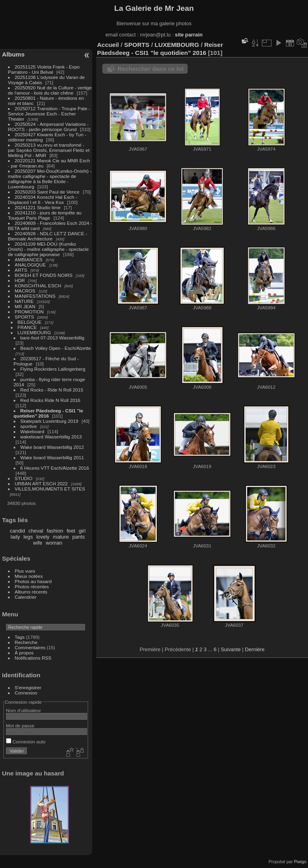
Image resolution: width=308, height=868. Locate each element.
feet (71, 531)
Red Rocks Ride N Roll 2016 (50, 400)
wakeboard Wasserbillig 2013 (51, 436)
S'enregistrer (28, 687)
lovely (42, 537)
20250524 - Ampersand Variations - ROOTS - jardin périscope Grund (48, 126)
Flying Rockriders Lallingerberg (52, 368)
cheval (35, 531)
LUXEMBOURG (34, 332)
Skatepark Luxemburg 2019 (49, 421)
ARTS (21, 270)
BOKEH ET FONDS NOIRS (44, 275)
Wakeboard (33, 431)
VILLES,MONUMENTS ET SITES (50, 488)
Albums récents (31, 591)
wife (38, 543)
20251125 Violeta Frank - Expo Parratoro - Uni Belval (44, 69)
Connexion (26, 692)
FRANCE (27, 327)
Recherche (26, 642)
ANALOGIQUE (30, 264)
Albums (13, 54)
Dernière (255, 649)
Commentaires (30, 647)
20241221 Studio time (38, 207)
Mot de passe (20, 725)
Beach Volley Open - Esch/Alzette (55, 348)
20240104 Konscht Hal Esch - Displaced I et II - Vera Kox (42, 199)
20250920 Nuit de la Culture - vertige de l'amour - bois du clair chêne (50, 90)
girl (82, 531)
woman (54, 543)
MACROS (25, 290)
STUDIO (23, 478)
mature (61, 537)
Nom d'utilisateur (23, 710)
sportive (28, 426)
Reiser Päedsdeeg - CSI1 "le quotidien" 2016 (48, 413)
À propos (24, 652)
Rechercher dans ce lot (151, 68)
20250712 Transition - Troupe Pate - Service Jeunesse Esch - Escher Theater (49, 113)
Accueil (108, 44)
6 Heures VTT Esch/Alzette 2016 (54, 467)
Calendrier (25, 597)
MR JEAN (25, 306)
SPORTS (24, 316)
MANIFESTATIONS (35, 296)
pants (78, 537)
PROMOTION (29, 311)
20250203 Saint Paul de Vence (47, 191)
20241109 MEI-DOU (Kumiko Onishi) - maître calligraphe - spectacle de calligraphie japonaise (48, 249)
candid (17, 531)
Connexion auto (26, 741)
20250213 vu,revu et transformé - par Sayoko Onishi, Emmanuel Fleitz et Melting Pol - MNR (48, 150)
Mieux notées (29, 576)
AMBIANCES (29, 259)
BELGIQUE (30, 322)
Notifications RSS (33, 657)
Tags (20, 637)
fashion (55, 531)
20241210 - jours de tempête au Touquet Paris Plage (45, 215)
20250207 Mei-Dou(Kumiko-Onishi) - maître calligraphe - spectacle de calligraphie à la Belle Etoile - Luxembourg (49, 178)
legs (27, 537)
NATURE (24, 301)
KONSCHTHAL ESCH (38, 285)
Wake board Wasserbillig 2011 (52, 457)
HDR (20, 280)
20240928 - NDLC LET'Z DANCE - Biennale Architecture (47, 236)
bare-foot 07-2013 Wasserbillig (52, 337)
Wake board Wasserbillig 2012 (52, 447)
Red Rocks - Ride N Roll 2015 (51, 389)
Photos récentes (32, 586)
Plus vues (25, 570)
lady (15, 537)
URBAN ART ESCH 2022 (41, 483)
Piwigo (300, 861)
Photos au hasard (33, 581)
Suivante (231, 649)
